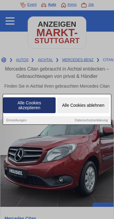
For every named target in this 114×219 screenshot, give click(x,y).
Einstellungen (16, 120)
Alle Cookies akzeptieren (29, 105)
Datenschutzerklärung (91, 120)
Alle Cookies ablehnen (83, 105)
